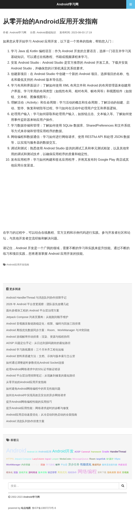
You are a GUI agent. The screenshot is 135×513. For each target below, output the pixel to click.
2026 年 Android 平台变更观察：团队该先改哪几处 (37, 304)
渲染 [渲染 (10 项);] (16, 472)
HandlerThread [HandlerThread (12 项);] (118, 451)
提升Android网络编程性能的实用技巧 (29, 401)
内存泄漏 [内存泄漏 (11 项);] (25, 464)
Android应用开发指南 (18, 264)
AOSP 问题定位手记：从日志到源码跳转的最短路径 (38, 343)
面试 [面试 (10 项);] (119, 472)
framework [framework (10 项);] (96, 452)
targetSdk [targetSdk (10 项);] (101, 459)
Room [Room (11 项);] (92, 459)
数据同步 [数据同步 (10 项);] (96, 464)
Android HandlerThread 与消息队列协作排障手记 (36, 297)
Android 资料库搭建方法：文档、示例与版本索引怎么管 (40, 356)
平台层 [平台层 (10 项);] (64, 464)
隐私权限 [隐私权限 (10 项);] (111, 472)
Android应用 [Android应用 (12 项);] (45, 451)
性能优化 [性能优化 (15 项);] (85, 464)
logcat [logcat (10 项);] (48, 459)
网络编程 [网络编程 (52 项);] (87, 471)
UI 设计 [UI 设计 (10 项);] (109, 459)
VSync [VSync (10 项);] (117, 459)
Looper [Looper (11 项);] (55, 459)
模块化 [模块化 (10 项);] (9, 472)
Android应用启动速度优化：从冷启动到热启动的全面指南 (41, 414)
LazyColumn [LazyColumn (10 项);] (38, 459)
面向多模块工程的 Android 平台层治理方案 (32, 310)
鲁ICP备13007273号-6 (44, 508)
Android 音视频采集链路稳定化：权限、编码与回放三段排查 (43, 323)
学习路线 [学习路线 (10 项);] (50, 464)
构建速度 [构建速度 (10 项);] (122, 464)
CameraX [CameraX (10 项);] (85, 452)
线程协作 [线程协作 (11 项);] (72, 472)
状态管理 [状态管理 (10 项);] (52, 472)
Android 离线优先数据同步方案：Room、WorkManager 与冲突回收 (48, 330)
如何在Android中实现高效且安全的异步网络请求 (36, 395)
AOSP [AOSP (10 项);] (78, 452)
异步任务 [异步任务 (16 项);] (73, 464)
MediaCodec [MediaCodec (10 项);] (65, 459)
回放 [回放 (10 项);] (43, 464)
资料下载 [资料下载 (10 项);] (102, 472)
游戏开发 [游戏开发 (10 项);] (23, 472)
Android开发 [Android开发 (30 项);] (63, 451)
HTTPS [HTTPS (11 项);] (10, 459)
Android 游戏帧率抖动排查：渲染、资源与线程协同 (37, 336)
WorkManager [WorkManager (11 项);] (13, 464)
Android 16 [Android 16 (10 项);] (32, 452)
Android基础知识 (46, 32)
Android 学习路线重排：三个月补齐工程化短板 (35, 349)
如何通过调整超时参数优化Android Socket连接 (35, 362)
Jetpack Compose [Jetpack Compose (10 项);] (23, 459)
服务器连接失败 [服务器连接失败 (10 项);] (109, 464)
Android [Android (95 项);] (16, 450)
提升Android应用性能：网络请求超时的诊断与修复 (37, 408)
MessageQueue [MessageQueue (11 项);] (80, 459)
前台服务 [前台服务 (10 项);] (35, 464)
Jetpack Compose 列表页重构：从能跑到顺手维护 (37, 317)
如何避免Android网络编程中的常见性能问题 (33, 388)
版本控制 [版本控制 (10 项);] (42, 472)
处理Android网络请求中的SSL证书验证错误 (33, 369)
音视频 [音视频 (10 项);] (125, 472)
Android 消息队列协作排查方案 (25, 421)
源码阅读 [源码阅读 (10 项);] (32, 472)
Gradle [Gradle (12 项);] (105, 451)
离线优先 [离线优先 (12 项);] (62, 472)
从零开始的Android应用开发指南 (26, 382)
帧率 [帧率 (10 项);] (58, 464)
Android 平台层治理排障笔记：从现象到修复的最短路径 (40, 375)
